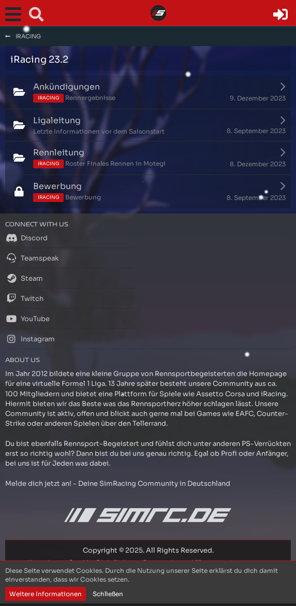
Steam (24, 278)
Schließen (108, 594)
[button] (15, 14)
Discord (26, 238)
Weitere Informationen (45, 594)
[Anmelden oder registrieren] (280, 14)
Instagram (30, 339)
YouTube (27, 318)
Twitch (24, 298)
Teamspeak (31, 258)
